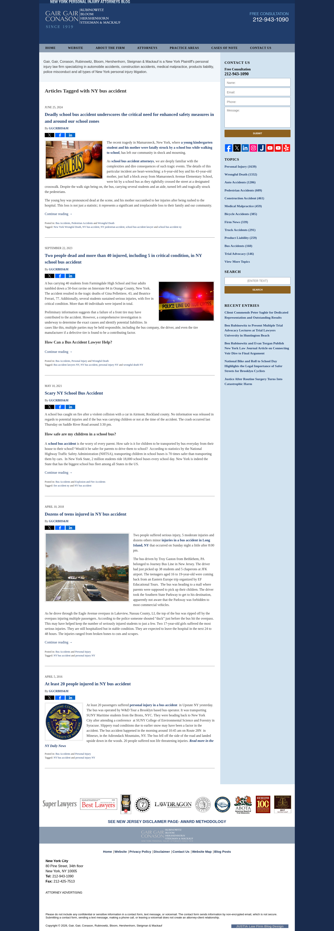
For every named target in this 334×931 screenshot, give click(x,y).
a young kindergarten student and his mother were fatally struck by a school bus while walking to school (159, 147)
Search (257, 283)
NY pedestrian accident (112, 226)
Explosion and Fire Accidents (90, 481)
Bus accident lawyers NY (66, 364)
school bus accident (61, 443)
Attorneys (147, 48)
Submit (257, 133)
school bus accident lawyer (139, 226)
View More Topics (236, 255)
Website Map (200, 849)
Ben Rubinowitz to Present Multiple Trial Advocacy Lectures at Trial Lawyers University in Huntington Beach (257, 322)
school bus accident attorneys (132, 161)
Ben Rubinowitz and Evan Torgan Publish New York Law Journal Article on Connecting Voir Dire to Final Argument (257, 339)
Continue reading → (59, 214)
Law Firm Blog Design (268, 926)
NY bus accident (90, 226)
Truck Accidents (238, 225)
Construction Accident (242, 196)
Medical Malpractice (241, 203)
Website (75, 48)
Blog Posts (220, 849)
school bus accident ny (169, 226)
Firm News (235, 218)
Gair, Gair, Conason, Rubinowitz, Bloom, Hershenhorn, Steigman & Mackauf (115, 925)
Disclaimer (163, 849)
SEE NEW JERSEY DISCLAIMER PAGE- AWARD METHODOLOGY (167, 822)
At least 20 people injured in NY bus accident (88, 683)
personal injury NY (108, 364)
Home (50, 48)
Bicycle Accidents (239, 210)
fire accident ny (61, 485)
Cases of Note (224, 48)
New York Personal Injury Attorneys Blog (83, 30)
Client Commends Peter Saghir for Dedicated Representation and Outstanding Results (253, 308)
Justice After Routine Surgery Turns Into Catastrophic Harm (251, 369)
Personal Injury (79, 360)
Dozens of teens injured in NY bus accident (85, 514)
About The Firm (110, 48)
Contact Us (260, 48)
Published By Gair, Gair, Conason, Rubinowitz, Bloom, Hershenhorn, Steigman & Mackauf (269, 28)
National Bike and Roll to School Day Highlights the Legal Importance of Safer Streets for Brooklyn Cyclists (257, 355)
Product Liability (239, 233)
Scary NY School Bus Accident (74, 393)
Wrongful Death (106, 223)
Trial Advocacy (238, 248)
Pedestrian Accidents (82, 223)
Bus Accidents (63, 223)
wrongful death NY (133, 364)
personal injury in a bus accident (153, 705)
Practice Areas (184, 48)
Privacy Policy (143, 849)
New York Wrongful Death (67, 226)
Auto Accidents (238, 181)
